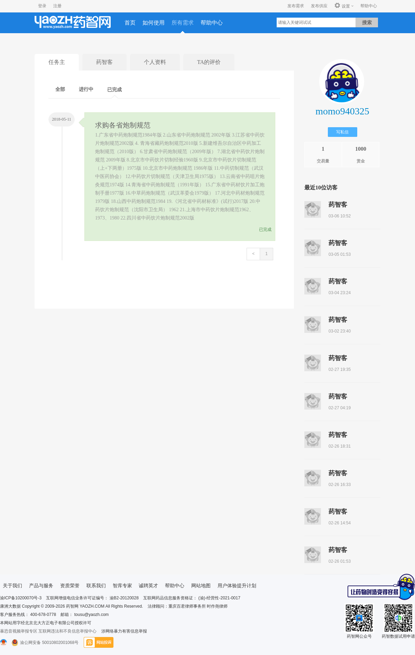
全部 (60, 89)
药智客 (104, 62)
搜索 (367, 22)
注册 (57, 5)
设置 (342, 6)
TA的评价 (209, 62)
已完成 (114, 89)
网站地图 (201, 585)
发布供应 (319, 5)
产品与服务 (41, 585)
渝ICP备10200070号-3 (21, 598)
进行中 (86, 89)
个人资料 (155, 62)
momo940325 (342, 111)
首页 (130, 23)
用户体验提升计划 (237, 585)
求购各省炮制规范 (122, 125)
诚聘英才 (148, 585)
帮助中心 (368, 5)
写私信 (342, 132)
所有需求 (183, 23)
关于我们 (12, 585)
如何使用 (153, 23)
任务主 (56, 62)
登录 (42, 5)
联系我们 (96, 585)
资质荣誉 (70, 585)
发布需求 (295, 5)
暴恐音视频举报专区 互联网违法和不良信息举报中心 (48, 631)
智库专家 (122, 585)
